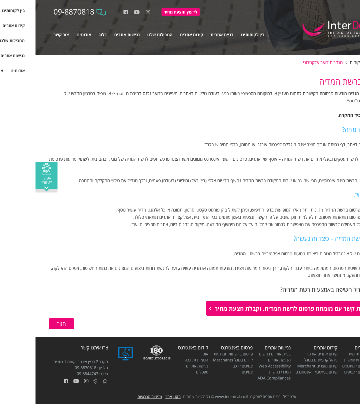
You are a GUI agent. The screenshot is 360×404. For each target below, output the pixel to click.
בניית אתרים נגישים (239, 354)
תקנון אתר (137, 396)
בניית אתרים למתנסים (324, 366)
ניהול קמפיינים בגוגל (285, 360)
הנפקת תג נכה (161, 360)
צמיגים (211, 372)
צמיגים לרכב (207, 366)
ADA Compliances (238, 378)
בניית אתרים (330, 347)
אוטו (169, 354)
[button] (11, 177)
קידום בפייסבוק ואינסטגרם (281, 372)
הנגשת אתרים (243, 360)
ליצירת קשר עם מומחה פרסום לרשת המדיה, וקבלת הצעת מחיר (258, 308)
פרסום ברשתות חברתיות (197, 354)
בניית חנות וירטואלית (325, 360)
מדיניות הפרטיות (114, 396)
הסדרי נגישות (244, 372)
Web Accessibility (239, 366)
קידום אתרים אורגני (286, 354)
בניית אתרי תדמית (327, 354)
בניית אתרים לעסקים (325, 372)
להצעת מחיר (145, 12)
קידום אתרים (290, 347)
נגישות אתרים (242, 347)
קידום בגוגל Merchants (197, 360)
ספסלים (166, 372)
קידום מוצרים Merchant (282, 366)
